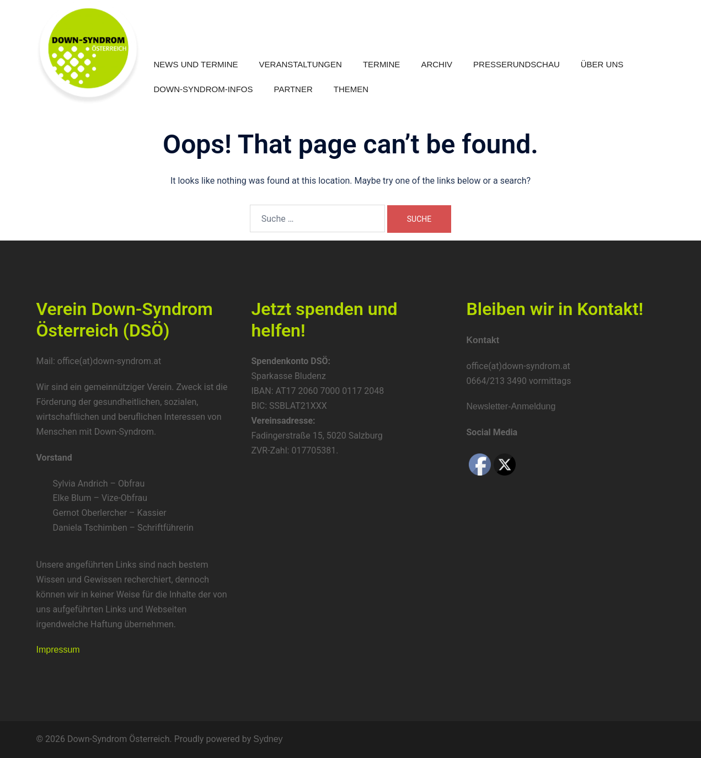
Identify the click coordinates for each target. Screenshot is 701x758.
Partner (293, 89)
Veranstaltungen (300, 64)
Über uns (602, 64)
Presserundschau (516, 64)
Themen (351, 89)
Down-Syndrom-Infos (203, 89)
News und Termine (196, 64)
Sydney (267, 739)
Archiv (436, 64)
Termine (381, 64)
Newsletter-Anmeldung (511, 406)
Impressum (58, 649)
